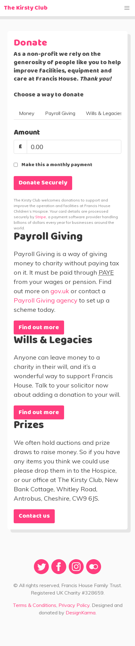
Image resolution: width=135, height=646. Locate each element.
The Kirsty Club (26, 8)
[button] (127, 8)
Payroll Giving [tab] (60, 113)
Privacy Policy (74, 605)
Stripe (40, 217)
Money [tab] (27, 113)
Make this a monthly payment (56, 165)
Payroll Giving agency (45, 300)
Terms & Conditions (34, 605)
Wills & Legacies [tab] (104, 113)
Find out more (39, 328)
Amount (27, 132)
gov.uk (59, 291)
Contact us (34, 516)
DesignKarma (80, 612)
